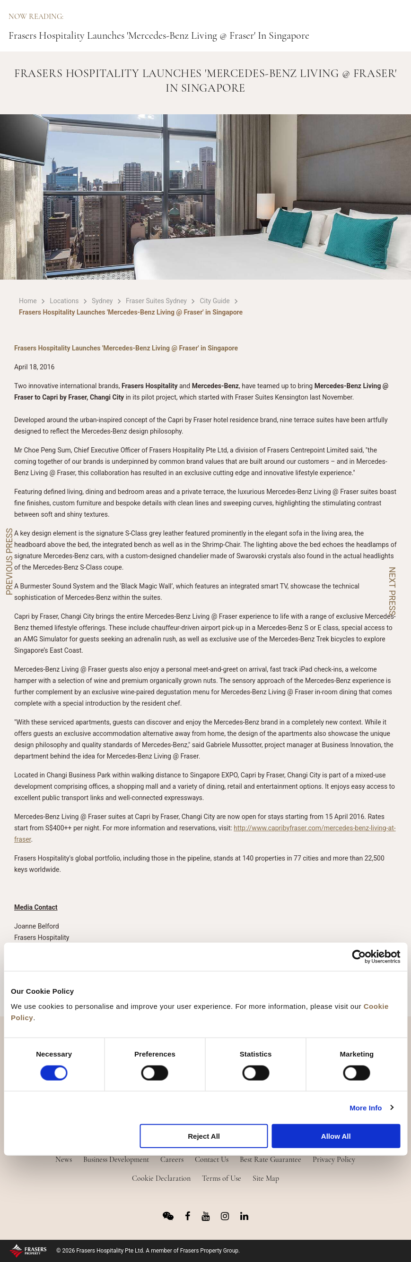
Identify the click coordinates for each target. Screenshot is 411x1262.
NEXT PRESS (392, 591)
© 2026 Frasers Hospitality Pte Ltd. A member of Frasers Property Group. (148, 1250)
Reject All (204, 1136)
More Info (366, 1107)
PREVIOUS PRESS (9, 561)
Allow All (336, 1136)
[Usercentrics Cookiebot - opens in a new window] (358, 957)
